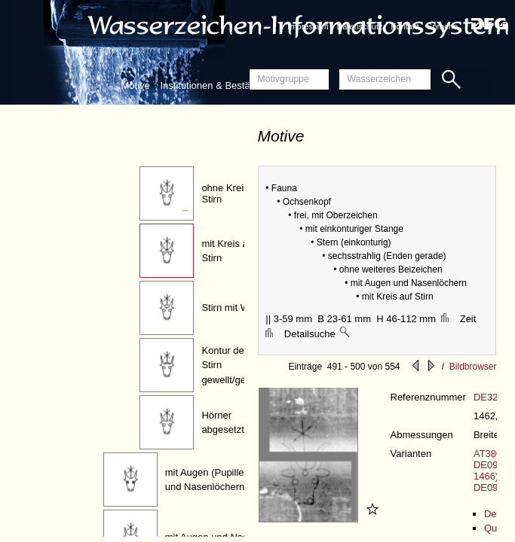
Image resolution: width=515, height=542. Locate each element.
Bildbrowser (473, 366)
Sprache (442, 26)
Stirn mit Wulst (233, 307)
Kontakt (404, 26)
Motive (135, 85)
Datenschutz (359, 26)
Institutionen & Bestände (213, 85)
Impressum (307, 26)
